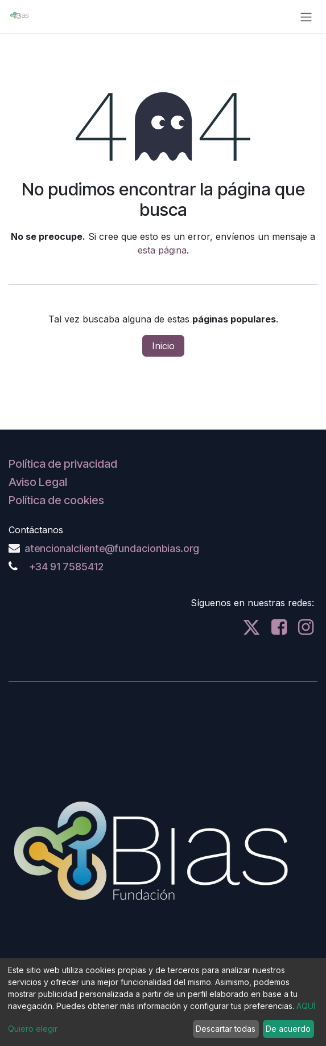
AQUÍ (305, 1006)
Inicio (163, 346)
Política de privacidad (63, 464)
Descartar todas (225, 1028)
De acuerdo (288, 1028)
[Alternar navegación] (306, 16)
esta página (162, 250)
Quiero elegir (32, 1028)
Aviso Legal (38, 482)
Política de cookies (56, 500)
